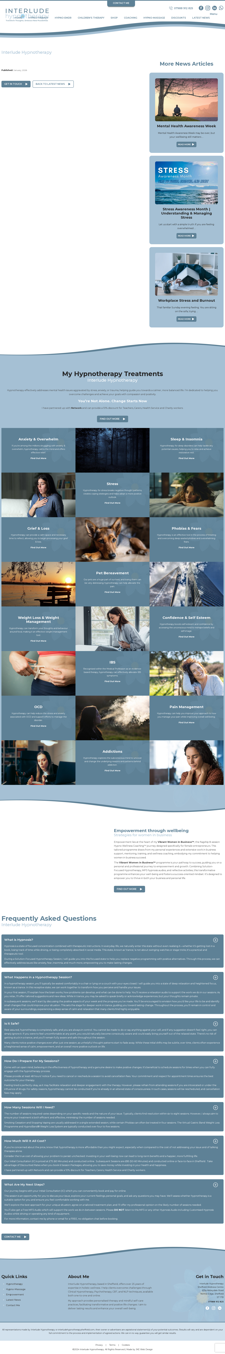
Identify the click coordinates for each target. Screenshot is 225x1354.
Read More (184, 144)
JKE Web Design (144, 1349)
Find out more (126, 889)
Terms (112, 1345)
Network (76, 408)
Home (18, 17)
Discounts (178, 17)
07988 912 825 (216, 1301)
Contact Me (121, 3)
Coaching (130, 17)
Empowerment (15, 1294)
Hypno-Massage (154, 17)
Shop (114, 17)
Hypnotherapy (38, 17)
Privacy (99, 1345)
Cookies (126, 1345)
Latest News (201, 17)
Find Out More (110, 419)
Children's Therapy (91, 17)
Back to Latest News (50, 84)
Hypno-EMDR (63, 17)
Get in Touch (13, 84)
